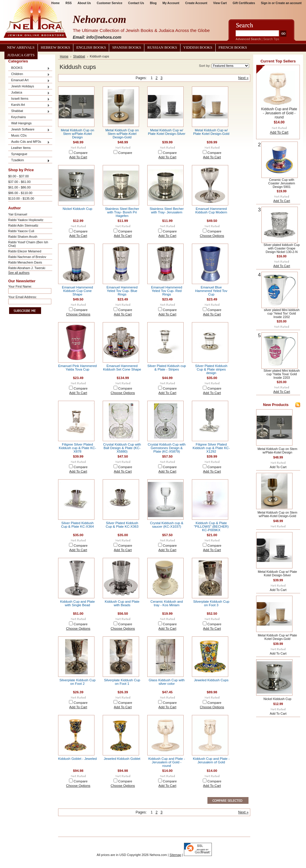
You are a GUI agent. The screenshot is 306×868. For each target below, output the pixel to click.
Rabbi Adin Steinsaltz (23, 225)
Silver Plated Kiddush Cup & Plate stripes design (211, 369)
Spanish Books (126, 47)
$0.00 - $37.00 (18, 176)
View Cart (220, 3)
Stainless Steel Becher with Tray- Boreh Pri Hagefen (122, 212)
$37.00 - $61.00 (19, 182)
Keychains (18, 117)
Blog (153, 3)
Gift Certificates (244, 3)
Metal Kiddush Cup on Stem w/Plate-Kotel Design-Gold (122, 133)
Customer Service (109, 3)
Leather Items (21, 148)
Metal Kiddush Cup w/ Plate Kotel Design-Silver (166, 131)
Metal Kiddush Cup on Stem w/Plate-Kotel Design (77, 133)
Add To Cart (78, 157)
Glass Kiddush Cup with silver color (167, 681)
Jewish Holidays (29, 86)
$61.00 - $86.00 (19, 187)
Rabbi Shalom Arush (22, 236)
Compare (81, 152)
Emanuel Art (29, 80)
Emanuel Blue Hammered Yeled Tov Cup (211, 291)
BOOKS (29, 68)
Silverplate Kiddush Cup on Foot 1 (122, 681)
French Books (233, 47)
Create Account (196, 3)
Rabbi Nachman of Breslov (27, 257)
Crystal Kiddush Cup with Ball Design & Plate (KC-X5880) (122, 448)
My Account (171, 3)
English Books (91, 47)
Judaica (29, 93)
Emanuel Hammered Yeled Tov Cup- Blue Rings (122, 291)
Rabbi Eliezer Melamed (24, 251)
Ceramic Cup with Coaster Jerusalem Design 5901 (281, 183)
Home (64, 56)
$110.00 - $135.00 (21, 198)
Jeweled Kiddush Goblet (122, 758)
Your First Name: (20, 286)
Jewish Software (29, 130)
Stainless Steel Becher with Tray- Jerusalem (167, 210)
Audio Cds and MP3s (29, 142)
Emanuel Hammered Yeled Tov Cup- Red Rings (166, 291)
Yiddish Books (197, 47)
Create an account (288, 3)
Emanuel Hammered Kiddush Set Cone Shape (122, 367)
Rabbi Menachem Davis (25, 262)
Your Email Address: (22, 297)
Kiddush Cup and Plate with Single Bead (77, 603)
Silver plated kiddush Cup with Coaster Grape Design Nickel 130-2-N (281, 248)
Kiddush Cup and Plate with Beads (122, 603)
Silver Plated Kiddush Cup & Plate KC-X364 (77, 524)
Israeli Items (29, 99)
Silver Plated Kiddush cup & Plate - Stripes (166, 367)
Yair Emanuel (17, 214)
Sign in (266, 3)
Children (29, 74)
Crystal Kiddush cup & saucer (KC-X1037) (166, 524)
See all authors (19, 272)
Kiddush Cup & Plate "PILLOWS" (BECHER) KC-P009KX (211, 526)
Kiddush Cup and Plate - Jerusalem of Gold (211, 760)
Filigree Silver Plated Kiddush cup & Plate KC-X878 (77, 448)
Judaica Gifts (21, 55)
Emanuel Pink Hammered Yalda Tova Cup (77, 367)
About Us (84, 3)
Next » (243, 78)
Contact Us (136, 3)
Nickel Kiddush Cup (77, 208)
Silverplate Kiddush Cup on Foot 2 (77, 681)
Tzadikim (29, 160)
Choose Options (212, 235)
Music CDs (19, 135)
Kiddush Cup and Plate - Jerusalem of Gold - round (166, 762)
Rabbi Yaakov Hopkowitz (25, 220)
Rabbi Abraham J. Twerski (26, 268)
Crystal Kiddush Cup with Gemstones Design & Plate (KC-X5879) (167, 448)
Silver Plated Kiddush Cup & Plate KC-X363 (122, 524)
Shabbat (29, 111)
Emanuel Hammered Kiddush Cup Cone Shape (77, 291)
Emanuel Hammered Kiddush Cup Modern (211, 210)
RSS (68, 3)
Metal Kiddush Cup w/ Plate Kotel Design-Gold (211, 131)
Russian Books (162, 47)
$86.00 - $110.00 (20, 193)
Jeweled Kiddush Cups (211, 680)
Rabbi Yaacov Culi (21, 231)
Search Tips (271, 39)
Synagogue (19, 154)
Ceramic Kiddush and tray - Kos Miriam (167, 603)
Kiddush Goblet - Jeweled (77, 758)
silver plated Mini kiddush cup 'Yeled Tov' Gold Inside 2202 (282, 313)
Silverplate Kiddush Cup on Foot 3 (211, 603)
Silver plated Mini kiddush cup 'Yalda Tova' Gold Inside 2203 (281, 374)
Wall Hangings (21, 123)
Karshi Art (29, 105)
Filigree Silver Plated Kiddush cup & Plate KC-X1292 (211, 448)
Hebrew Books (55, 47)
